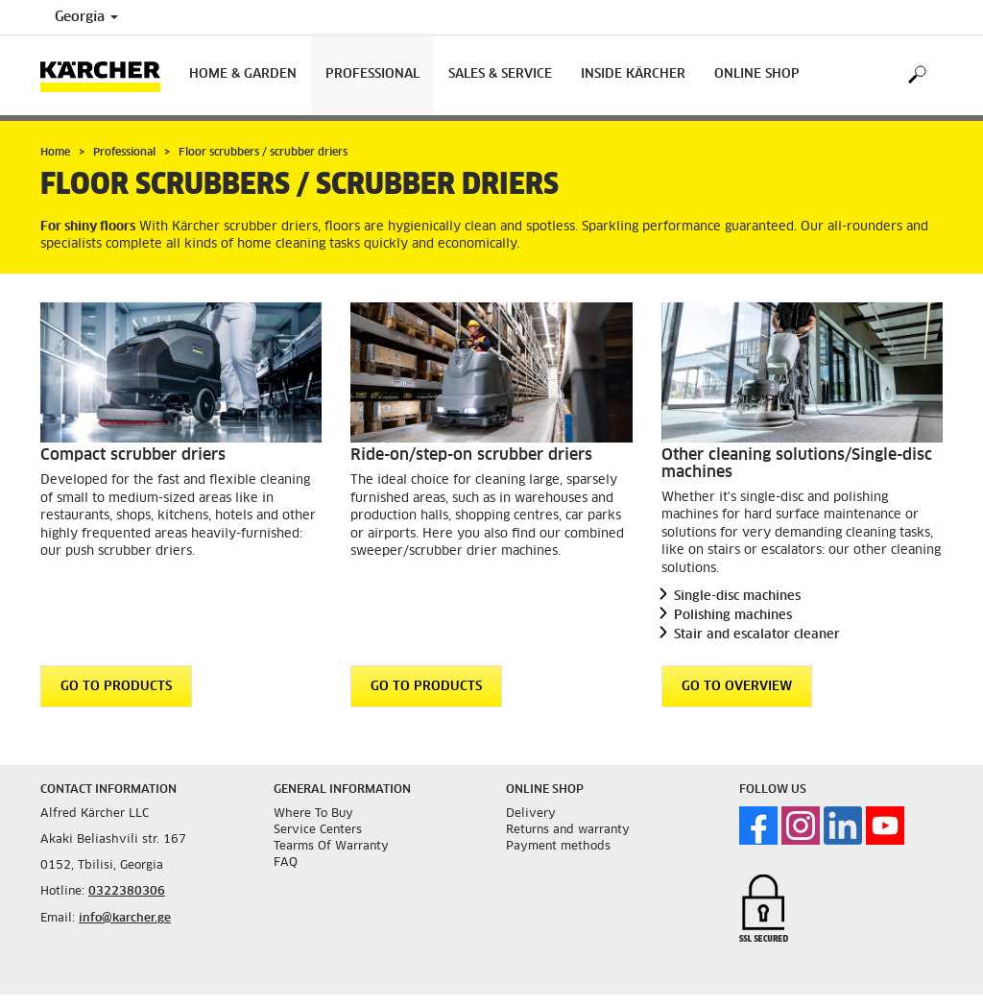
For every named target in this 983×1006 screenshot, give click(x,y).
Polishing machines (733, 616)
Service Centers (318, 830)
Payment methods (558, 846)
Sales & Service (500, 74)
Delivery (531, 814)
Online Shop (757, 74)
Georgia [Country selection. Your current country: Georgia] (86, 17)
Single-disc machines (737, 596)
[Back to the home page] (107, 75)
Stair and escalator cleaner (757, 635)
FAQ (286, 863)
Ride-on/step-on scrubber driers (471, 455)
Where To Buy (313, 814)
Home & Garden (243, 74)
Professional (372, 74)
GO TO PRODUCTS (116, 687)
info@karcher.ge (125, 918)
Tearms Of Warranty (331, 846)
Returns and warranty (568, 830)
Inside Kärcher (633, 74)
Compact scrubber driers (133, 455)
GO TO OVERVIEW (737, 687)
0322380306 (126, 892)
